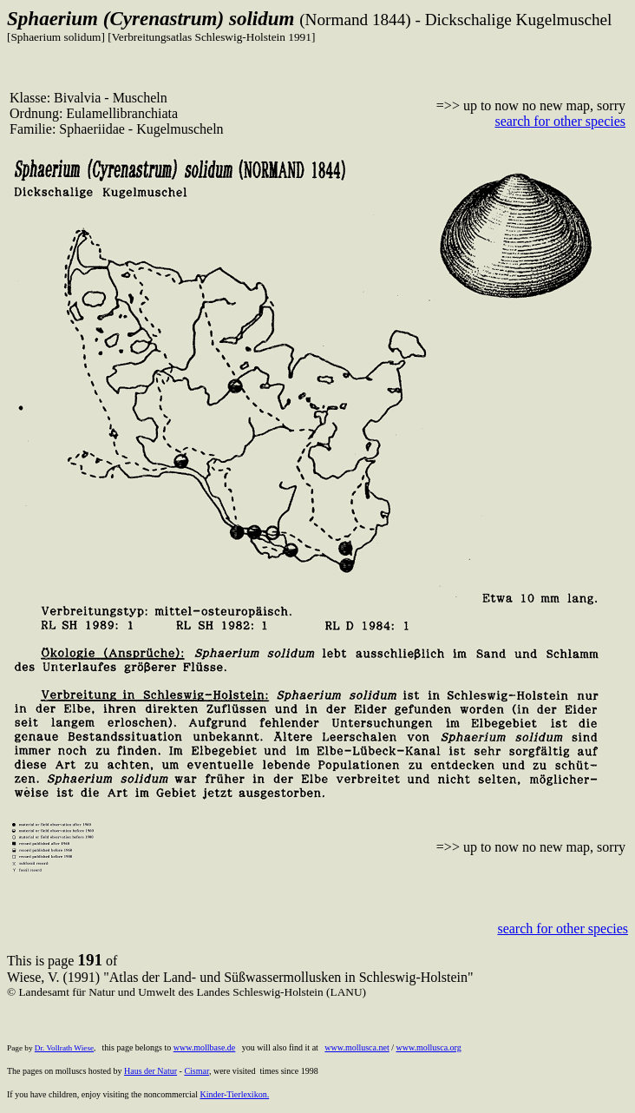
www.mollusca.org (428, 1047)
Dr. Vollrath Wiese (64, 1048)
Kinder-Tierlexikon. (234, 1094)
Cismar (196, 1071)
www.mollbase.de (204, 1047)
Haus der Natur (150, 1071)
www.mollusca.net (356, 1047)
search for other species (559, 121)
